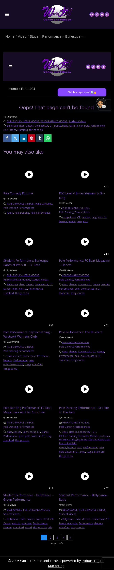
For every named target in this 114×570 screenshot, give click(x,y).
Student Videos (77, 121)
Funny (10, 212)
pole (79, 221)
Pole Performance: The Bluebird (81, 332)
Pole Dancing (21, 212)
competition (69, 217)
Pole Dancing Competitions (74, 212)
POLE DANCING (43, 203)
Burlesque (12, 125)
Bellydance (13, 519)
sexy (5, 129)
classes (30, 125)
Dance (57, 125)
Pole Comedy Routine (18, 193)
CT (51, 125)
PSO (85, 221)
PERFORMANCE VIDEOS (53, 121)
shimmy (7, 527)
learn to (73, 125)
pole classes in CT (91, 288)
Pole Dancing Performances (18, 207)
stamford (22, 129)
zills (50, 527)
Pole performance (40, 212)
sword (28, 527)
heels (65, 125)
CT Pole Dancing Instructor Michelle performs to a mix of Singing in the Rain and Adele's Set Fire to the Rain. (84, 439)
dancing (86, 217)
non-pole (84, 125)
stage (13, 129)
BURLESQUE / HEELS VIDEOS (23, 121)
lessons (63, 221)
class (21, 125)
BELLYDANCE (14, 509)
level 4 (72, 221)
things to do (36, 129)
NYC (79, 447)
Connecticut (41, 125)
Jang (94, 217)
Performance (97, 125)
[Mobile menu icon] (7, 14)
